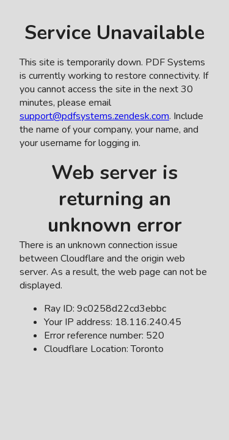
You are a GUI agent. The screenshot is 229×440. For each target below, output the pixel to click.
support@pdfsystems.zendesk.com (94, 116)
